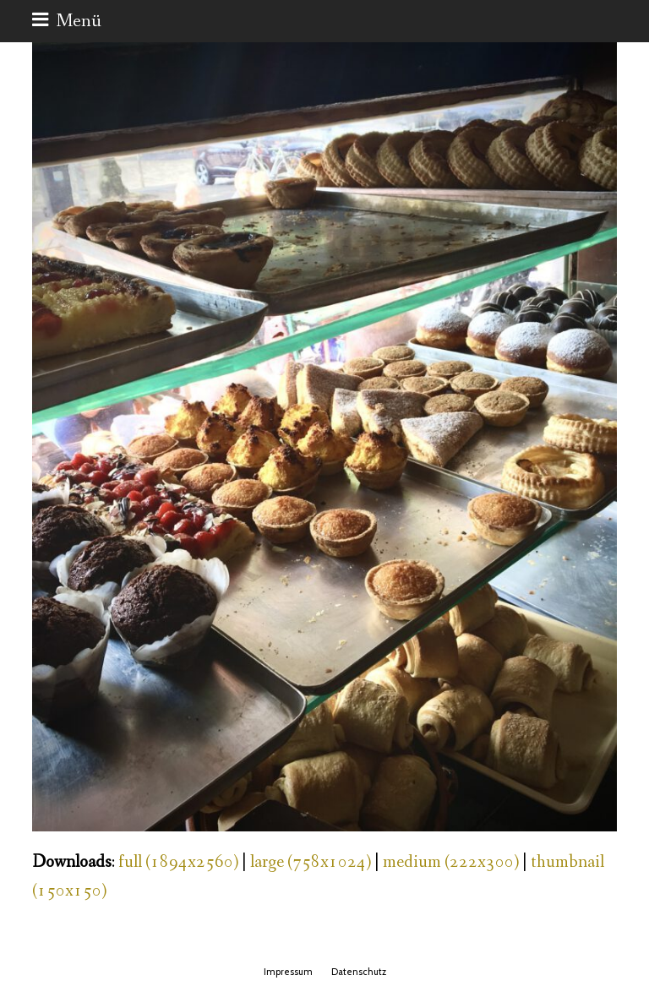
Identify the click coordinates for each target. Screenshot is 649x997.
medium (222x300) (451, 862)
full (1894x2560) (178, 862)
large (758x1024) (310, 862)
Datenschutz (358, 972)
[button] (66, 21)
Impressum (288, 972)
